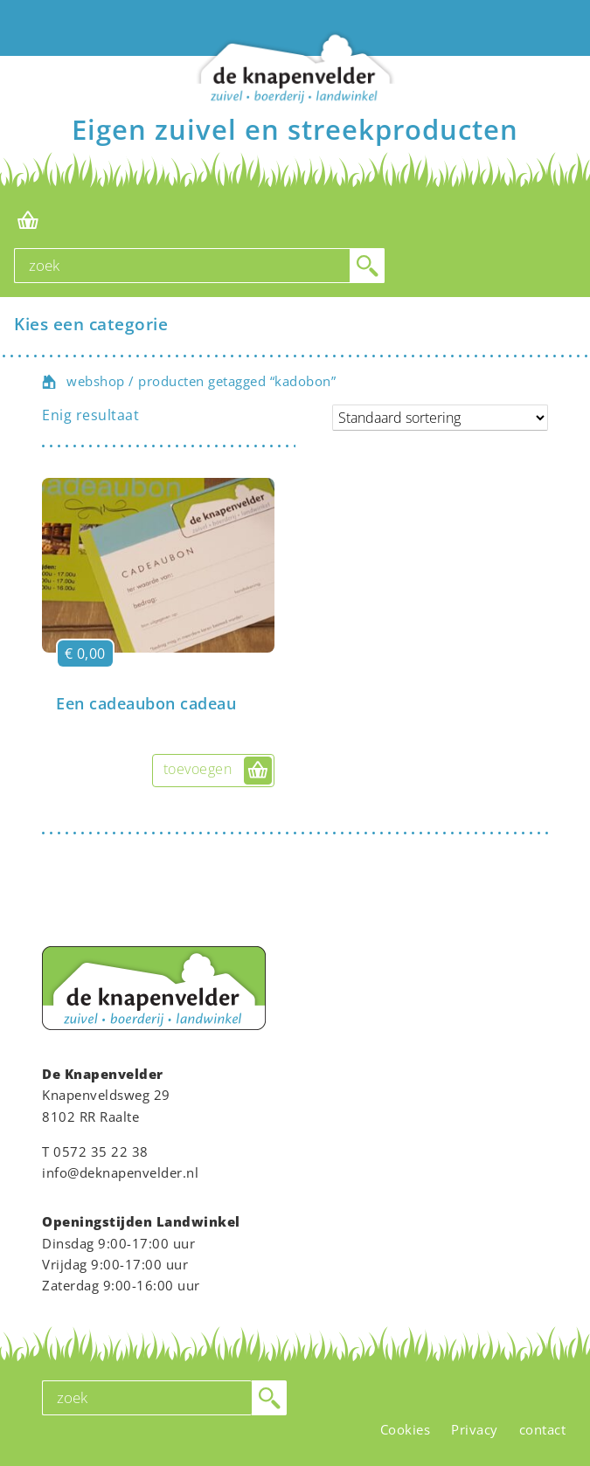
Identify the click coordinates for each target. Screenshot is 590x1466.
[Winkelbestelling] (440, 418)
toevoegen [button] (198, 768)
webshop (95, 381)
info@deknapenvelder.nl (120, 1172)
